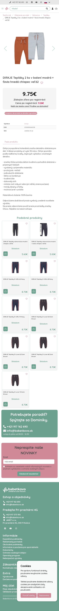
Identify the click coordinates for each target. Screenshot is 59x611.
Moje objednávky (10, 589)
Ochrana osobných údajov (14, 553)
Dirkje (26, 124)
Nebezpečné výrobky (12, 558)
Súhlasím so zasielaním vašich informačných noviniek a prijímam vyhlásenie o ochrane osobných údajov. (27, 467)
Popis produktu (11, 142)
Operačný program (11, 555)
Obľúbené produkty (11, 592)
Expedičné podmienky (12, 539)
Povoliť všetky (29, 595)
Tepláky (46, 15)
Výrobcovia (8, 576)
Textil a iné (7, 15)
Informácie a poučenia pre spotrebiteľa (20, 547)
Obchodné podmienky (12, 544)
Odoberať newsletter (28, 474)
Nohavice (36, 15)
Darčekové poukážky (12, 579)
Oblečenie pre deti (21, 15)
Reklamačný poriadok (12, 542)
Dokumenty (8, 550)
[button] (2, 9)
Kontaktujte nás (10, 568)
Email (5, 457)
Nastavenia (44, 595)
